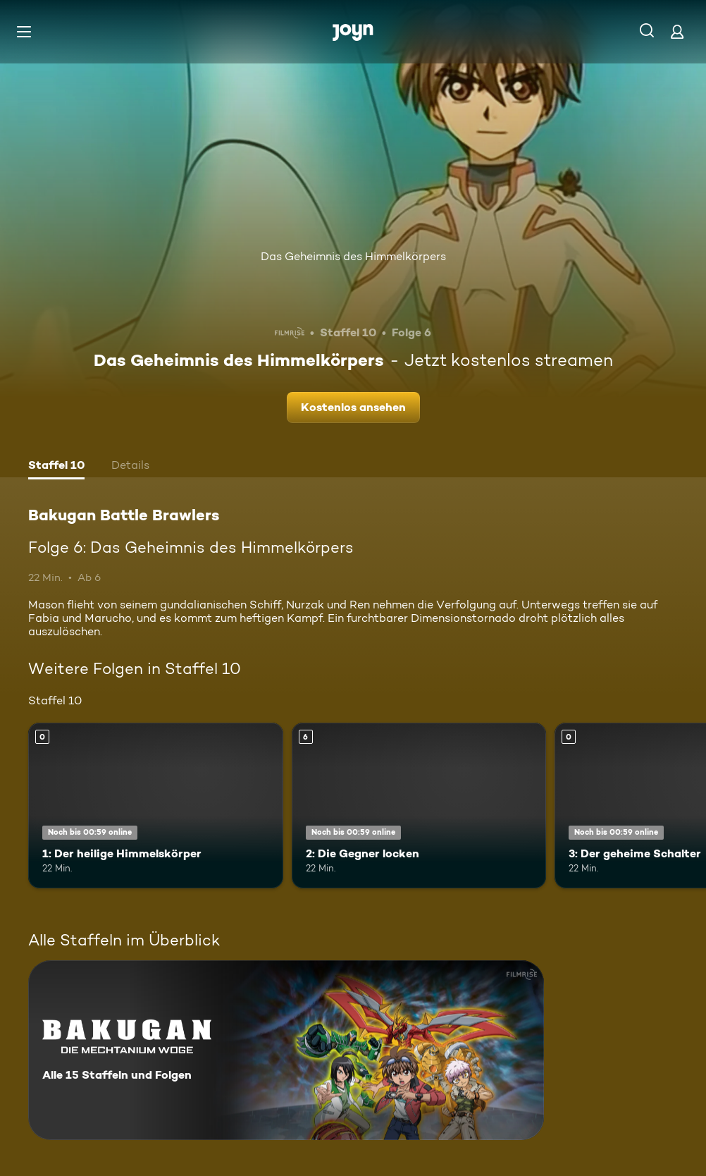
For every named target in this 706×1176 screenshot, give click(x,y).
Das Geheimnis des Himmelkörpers (353, 256)
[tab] (56, 466)
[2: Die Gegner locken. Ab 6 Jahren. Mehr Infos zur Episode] (419, 805)
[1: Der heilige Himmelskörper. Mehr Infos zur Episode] (155, 805)
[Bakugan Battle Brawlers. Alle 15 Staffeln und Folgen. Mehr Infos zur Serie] (286, 1050)
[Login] (677, 31)
